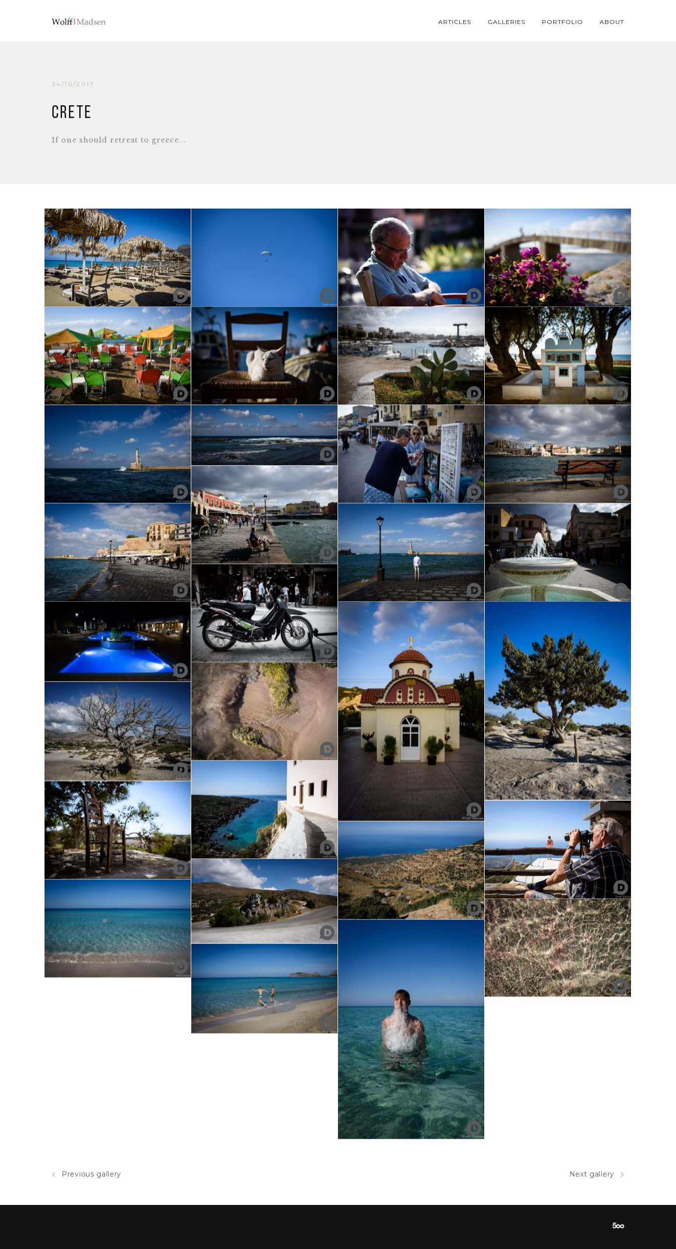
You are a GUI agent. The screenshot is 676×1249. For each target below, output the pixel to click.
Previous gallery (86, 1174)
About (612, 21)
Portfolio (562, 21)
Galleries (506, 21)
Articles (454, 21)
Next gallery (596, 1174)
